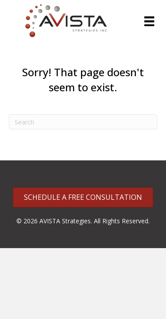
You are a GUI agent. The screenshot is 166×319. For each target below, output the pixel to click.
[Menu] (149, 21)
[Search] (83, 121)
